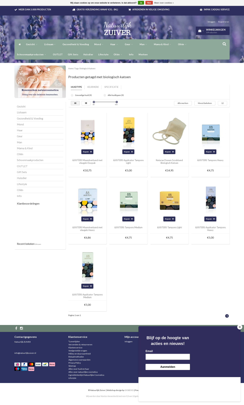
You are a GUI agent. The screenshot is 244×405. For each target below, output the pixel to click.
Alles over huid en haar (78, 369)
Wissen (38, 244)
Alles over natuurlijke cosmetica (83, 372)
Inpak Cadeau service (217, 9)
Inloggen (211, 22)
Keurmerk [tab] (93, 87)
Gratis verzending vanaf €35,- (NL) (97, 9)
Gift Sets (73, 54)
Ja (141, 3)
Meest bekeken (205, 103)
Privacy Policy (74, 363)
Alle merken (183, 103)
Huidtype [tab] (76, 87)
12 (222, 103)
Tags (77, 68)
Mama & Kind (163, 44)
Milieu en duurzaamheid (79, 353)
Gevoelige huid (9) (72, 95)
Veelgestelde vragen (77, 350)
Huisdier (88, 54)
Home (70, 68)
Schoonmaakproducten (32, 54)
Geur (130, 44)
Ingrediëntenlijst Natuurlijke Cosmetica (86, 375)
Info (131, 54)
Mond (99, 44)
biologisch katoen (87, 68)
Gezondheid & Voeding (76, 44)
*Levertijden (74, 341)
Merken (143, 54)
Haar (115, 44)
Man (144, 44)
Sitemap (72, 366)
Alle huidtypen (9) (105, 95)
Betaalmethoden (76, 356)
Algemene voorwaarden (79, 359)
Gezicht (32, 44)
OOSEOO (129, 390)
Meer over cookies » (164, 3)
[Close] (239, 351)
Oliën (183, 44)
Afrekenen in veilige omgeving (150, 9)
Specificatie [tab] (111, 87)
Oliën (119, 54)
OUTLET (58, 54)
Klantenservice (75, 347)
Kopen (87, 152)
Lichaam (50, 44)
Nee (149, 3)
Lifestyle (103, 54)
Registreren (223, 22)
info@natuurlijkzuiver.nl (25, 353)
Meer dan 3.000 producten (35, 9)
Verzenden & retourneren (80, 344)
